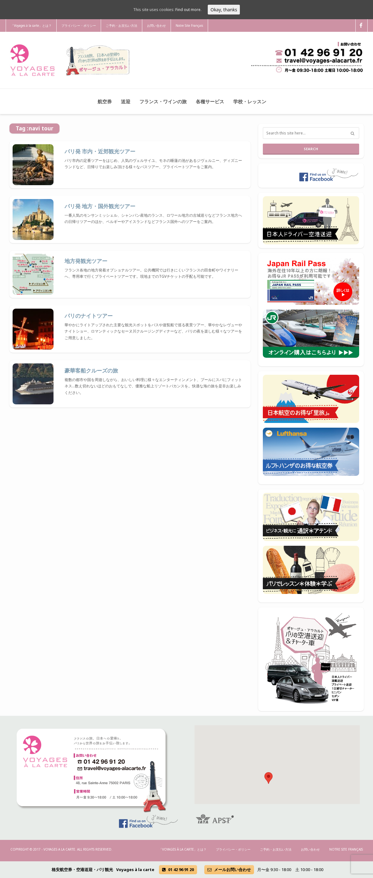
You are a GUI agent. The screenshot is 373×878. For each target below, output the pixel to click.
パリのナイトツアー (89, 316)
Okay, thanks (224, 10)
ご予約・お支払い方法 (121, 25)
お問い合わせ (156, 25)
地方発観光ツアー (86, 261)
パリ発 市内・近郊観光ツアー (100, 151)
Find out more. (188, 9)
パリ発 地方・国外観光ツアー (100, 206)
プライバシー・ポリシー (78, 25)
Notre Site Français (189, 25)
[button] (268, 778)
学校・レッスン (249, 101)
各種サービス (210, 101)
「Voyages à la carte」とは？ (31, 25)
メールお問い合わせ (229, 869)
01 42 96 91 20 (178, 869)
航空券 (105, 101)
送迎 (125, 101)
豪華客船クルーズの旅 (91, 371)
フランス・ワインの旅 (163, 101)
